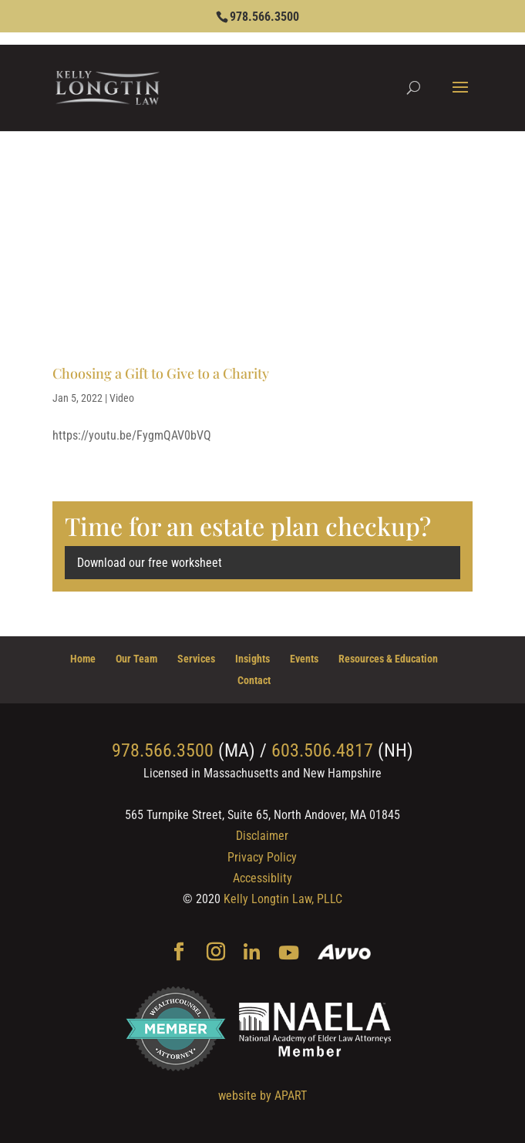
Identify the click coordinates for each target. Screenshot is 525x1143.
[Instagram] (216, 953)
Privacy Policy (262, 857)
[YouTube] (288, 953)
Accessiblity (262, 878)
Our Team (136, 658)
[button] (460, 97)
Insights (252, 658)
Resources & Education (388, 658)
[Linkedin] (252, 953)
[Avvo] (344, 953)
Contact (254, 680)
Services (196, 658)
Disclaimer (262, 835)
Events (304, 658)
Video (121, 398)
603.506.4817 (322, 750)
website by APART (262, 1095)
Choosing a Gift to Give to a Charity (160, 373)
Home (83, 658)
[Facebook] (179, 953)
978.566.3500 (264, 16)
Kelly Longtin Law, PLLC (283, 899)
